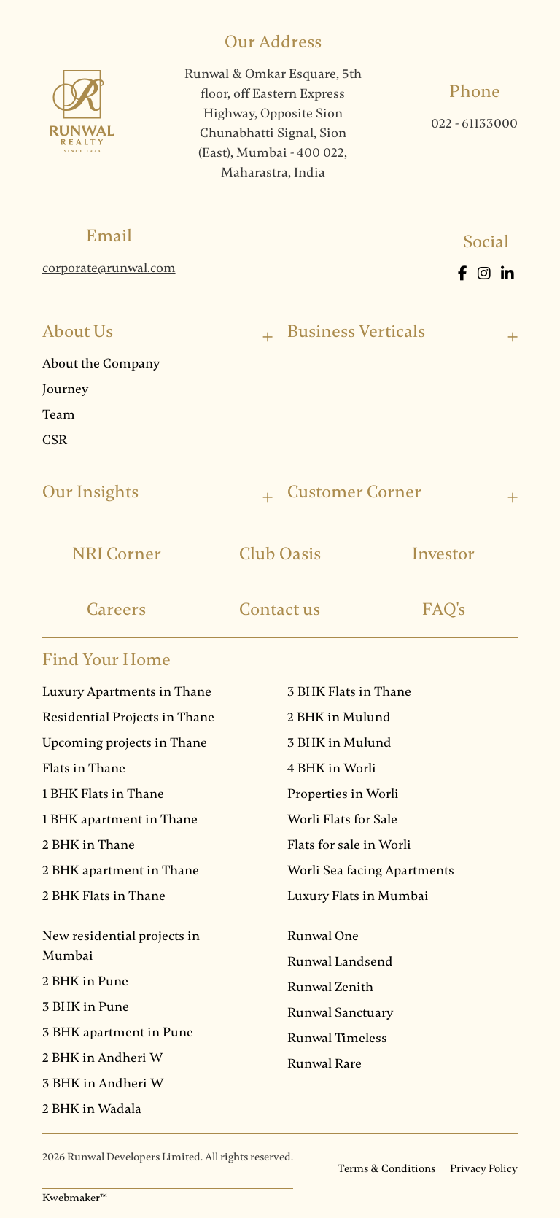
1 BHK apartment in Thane (120, 819)
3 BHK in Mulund (339, 742)
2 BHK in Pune (85, 981)
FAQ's (443, 609)
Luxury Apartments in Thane (126, 691)
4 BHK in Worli (331, 768)
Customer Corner (354, 492)
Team (58, 414)
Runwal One (323, 936)
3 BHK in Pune (85, 1006)
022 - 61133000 (474, 123)
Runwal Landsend (340, 961)
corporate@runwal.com (109, 268)
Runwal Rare (324, 1063)
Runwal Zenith (330, 987)
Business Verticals (356, 331)
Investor (443, 554)
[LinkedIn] (507, 274)
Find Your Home (106, 659)
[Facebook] (464, 274)
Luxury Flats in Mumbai (358, 896)
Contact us (279, 609)
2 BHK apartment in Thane (120, 870)
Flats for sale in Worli (349, 845)
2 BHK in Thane (88, 845)
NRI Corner (116, 554)
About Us (77, 331)
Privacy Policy (484, 1168)
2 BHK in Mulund (339, 717)
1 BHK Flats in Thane (103, 794)
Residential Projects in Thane (128, 717)
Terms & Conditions (386, 1168)
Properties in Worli (343, 794)
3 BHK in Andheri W (103, 1083)
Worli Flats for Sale (342, 819)
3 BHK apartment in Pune (117, 1032)
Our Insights (90, 492)
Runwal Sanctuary (340, 1012)
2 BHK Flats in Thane (104, 896)
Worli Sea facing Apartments (370, 870)
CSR (54, 440)
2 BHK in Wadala (91, 1109)
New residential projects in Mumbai (121, 945)
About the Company (101, 363)
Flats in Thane (83, 768)
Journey (65, 389)
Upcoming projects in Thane (124, 742)
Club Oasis (280, 554)
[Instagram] (485, 274)
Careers (116, 609)
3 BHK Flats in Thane (349, 691)
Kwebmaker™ (74, 1197)
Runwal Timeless (337, 1038)
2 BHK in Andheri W (102, 1058)
